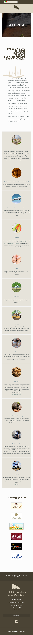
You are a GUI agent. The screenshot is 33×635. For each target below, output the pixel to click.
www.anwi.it (16, 484)
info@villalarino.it (16, 609)
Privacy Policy (16, 615)
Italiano (8, 1)
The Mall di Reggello (14, 243)
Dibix (24, 631)
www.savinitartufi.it (16, 394)
